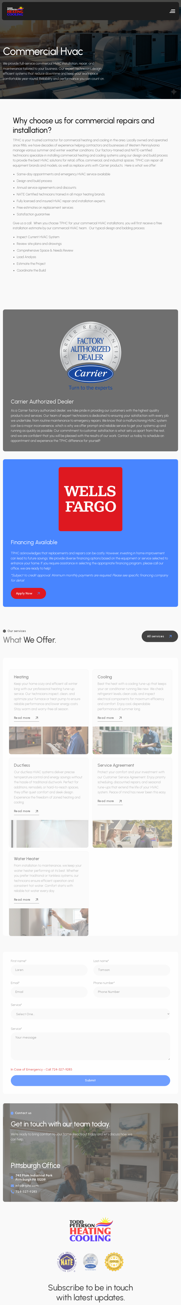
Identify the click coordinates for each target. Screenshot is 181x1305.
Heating (21, 690)
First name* (19, 967)
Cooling (105, 690)
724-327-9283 (26, 1199)
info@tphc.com (27, 1193)
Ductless (22, 778)
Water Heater (26, 872)
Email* (15, 989)
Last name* (101, 967)
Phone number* (104, 989)
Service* (16, 1011)
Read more (26, 731)
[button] (172, 11)
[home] (17, 11)
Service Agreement (116, 778)
